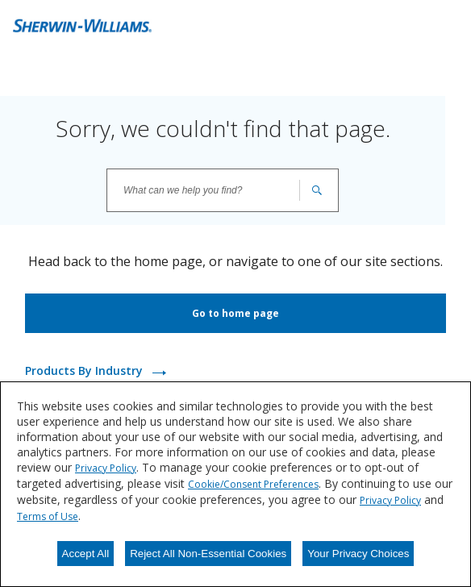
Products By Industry (85, 370)
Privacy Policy (105, 468)
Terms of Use (47, 516)
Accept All (86, 553)
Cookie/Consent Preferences (253, 484)
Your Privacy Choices (358, 553)
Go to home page (235, 313)
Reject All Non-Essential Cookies (208, 553)
